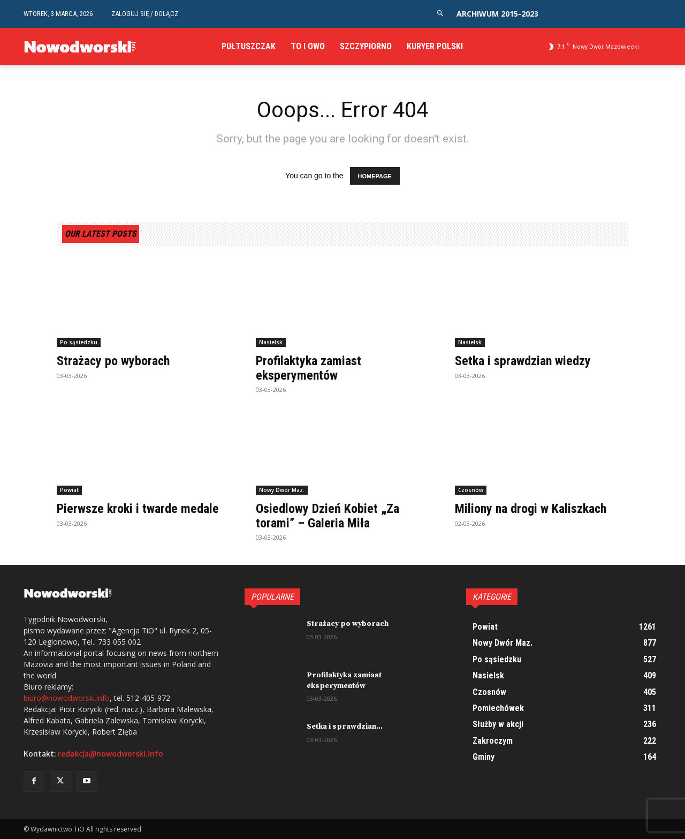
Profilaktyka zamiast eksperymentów (308, 368)
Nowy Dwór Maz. (282, 490)
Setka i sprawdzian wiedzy (523, 361)
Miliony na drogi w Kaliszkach (531, 508)
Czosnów (470, 490)
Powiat (69, 490)
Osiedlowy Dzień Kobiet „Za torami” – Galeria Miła (327, 515)
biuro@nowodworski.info (67, 698)
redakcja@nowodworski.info (110, 754)
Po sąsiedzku (78, 342)
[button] (440, 13)
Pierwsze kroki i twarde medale (138, 508)
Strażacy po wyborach (114, 361)
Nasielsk (271, 342)
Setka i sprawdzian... (345, 726)
